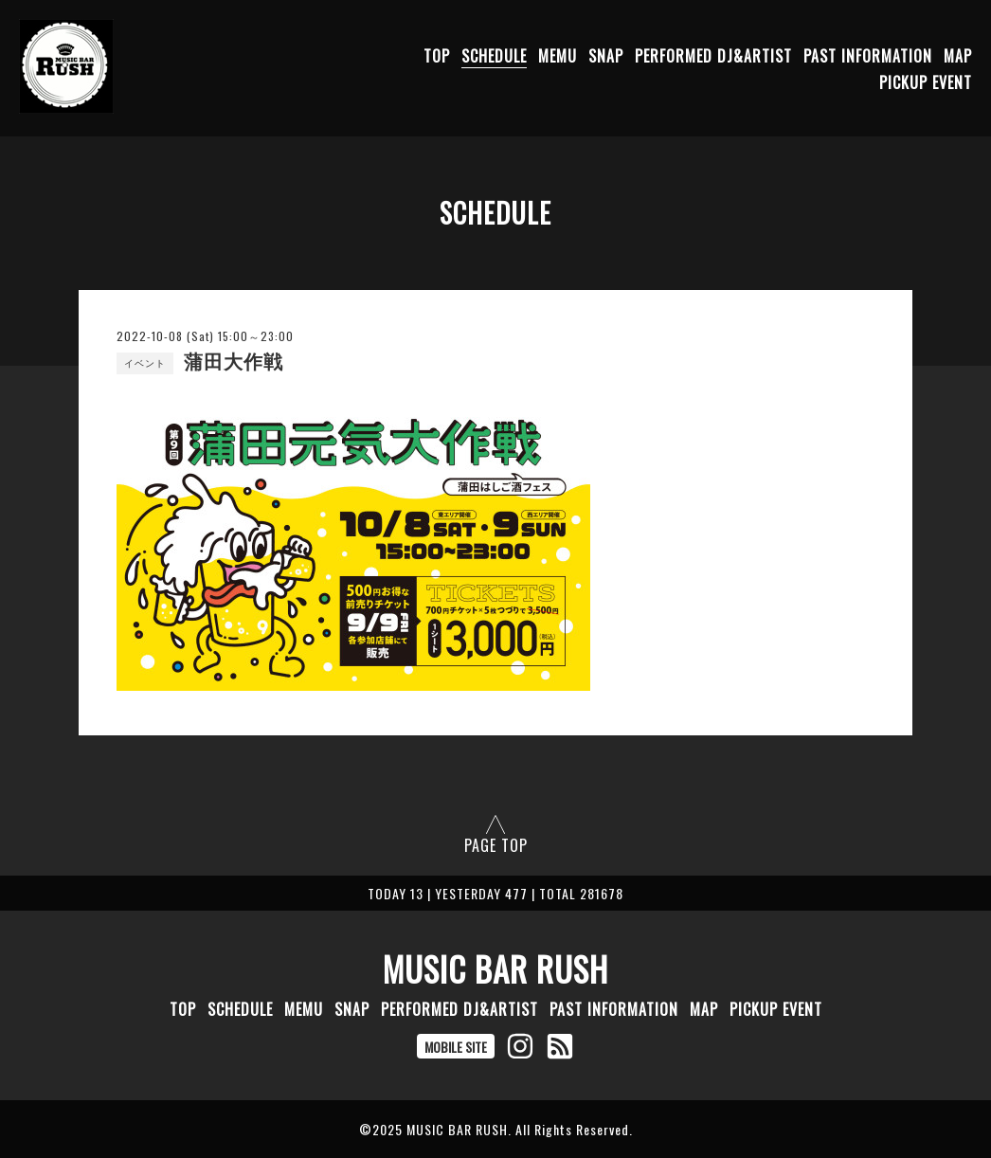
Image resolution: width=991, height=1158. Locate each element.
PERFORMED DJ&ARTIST (713, 56)
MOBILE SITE (455, 1047)
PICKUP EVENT (925, 82)
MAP (958, 56)
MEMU (557, 56)
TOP (436, 56)
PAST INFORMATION (867, 56)
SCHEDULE (494, 56)
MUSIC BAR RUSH (495, 968)
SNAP (605, 56)
